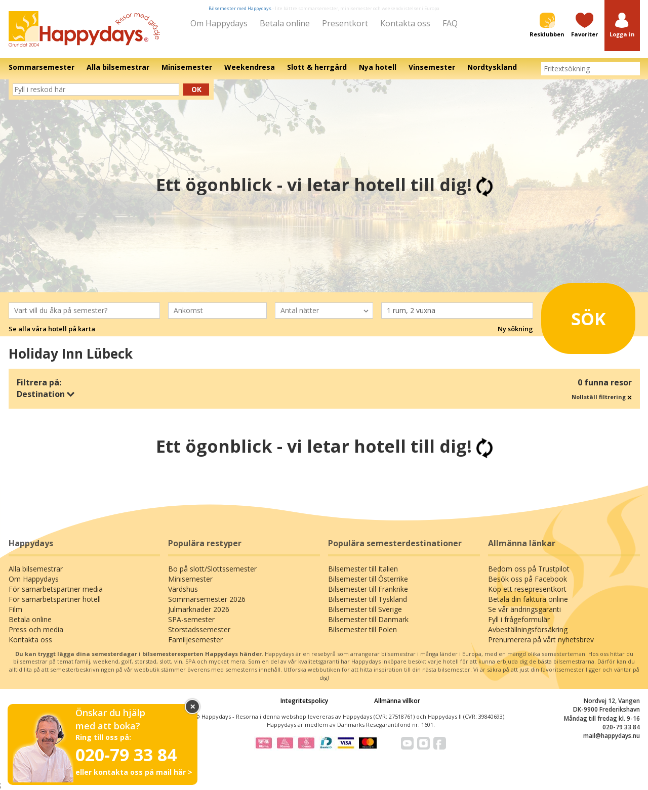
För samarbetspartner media (56, 589)
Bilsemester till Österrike (368, 579)
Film (15, 609)
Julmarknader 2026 (198, 609)
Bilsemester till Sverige (365, 609)
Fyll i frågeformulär (519, 619)
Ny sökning (515, 328)
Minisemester (190, 579)
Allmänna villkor (397, 700)
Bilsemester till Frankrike (368, 589)
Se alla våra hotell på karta (52, 328)
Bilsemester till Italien (363, 569)
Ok (196, 89)
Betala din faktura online (528, 599)
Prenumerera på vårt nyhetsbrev (541, 639)
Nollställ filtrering (602, 397)
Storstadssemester (199, 629)
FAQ (450, 23)
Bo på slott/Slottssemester (212, 569)
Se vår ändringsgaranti (524, 609)
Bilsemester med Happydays (240, 8)
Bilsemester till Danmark (368, 619)
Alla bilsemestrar (36, 569)
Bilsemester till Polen (362, 629)
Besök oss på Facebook (527, 579)
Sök (576, 315)
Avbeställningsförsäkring (528, 629)
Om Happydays (219, 23)
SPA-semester (191, 619)
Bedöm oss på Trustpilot (529, 569)
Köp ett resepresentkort (527, 589)
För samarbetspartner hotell (55, 599)
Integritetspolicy (304, 700)
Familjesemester (195, 639)
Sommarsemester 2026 (207, 599)
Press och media (36, 629)
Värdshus (183, 589)
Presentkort (345, 23)
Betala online (285, 23)
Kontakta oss (405, 23)
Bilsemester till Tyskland (367, 599)
